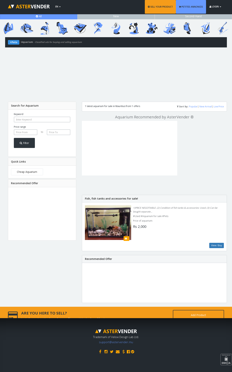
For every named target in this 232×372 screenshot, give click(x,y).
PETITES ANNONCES (191, 6)
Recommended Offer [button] (24, 183)
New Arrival (205, 106)
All (39, 16)
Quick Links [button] (18, 161)
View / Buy (216, 245)
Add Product (198, 315)
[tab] (42, 105)
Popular (193, 106)
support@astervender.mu (116, 342)
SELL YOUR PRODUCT (160, 6)
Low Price (219, 106)
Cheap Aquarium (27, 172)
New (116, 16)
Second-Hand (193, 16)
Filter (24, 143)
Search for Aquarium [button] (25, 105)
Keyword (18, 114)
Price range (20, 126)
